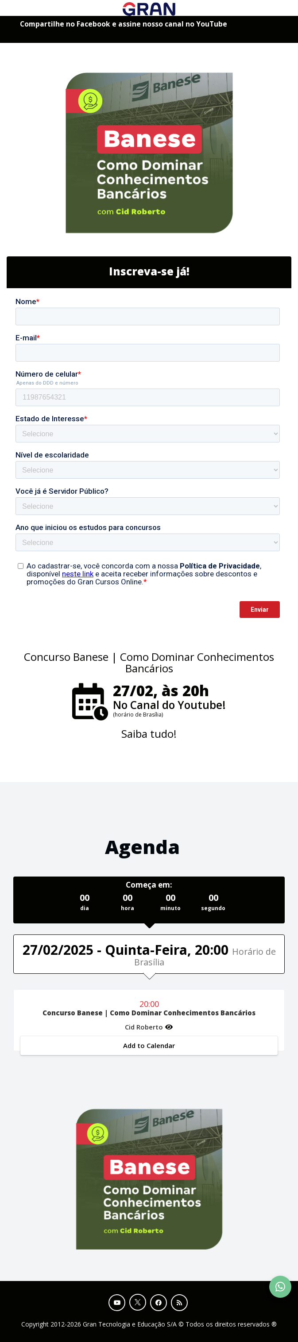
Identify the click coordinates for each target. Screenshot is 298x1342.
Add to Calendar (149, 1045)
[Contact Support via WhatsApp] (280, 1287)
